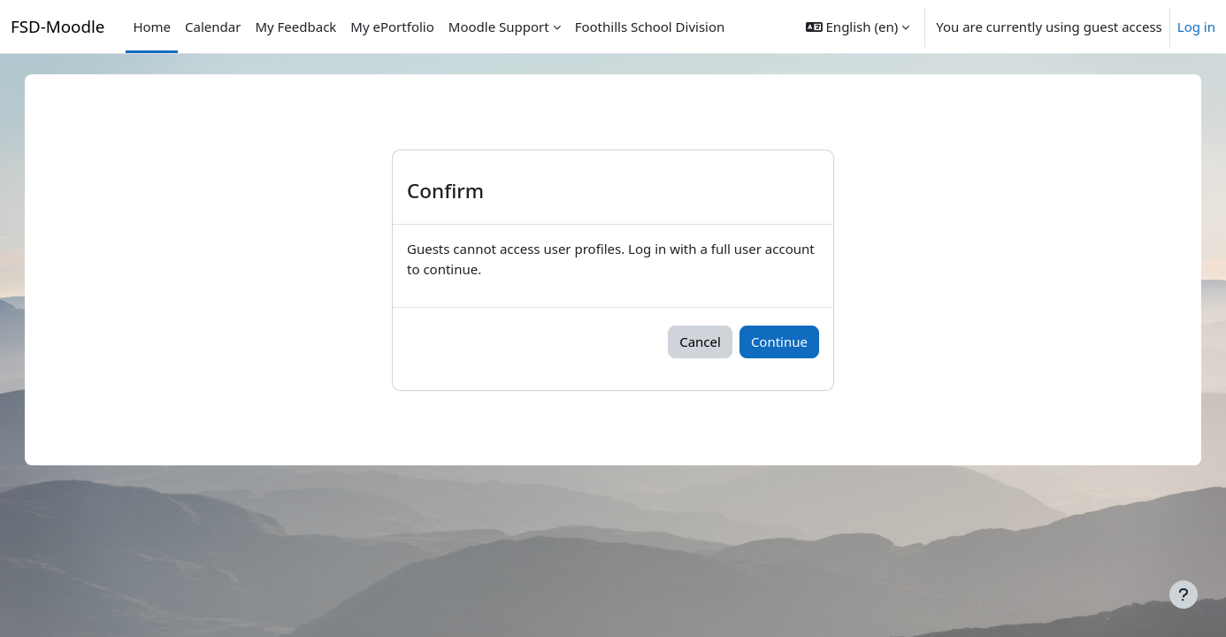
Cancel (700, 341)
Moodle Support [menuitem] (498, 26)
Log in (1196, 26)
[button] (857, 26)
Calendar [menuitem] (213, 26)
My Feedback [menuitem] (295, 26)
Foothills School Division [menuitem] (650, 26)
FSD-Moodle (57, 26)
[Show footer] (1183, 594)
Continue (779, 341)
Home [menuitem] (152, 26)
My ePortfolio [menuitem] (391, 26)
